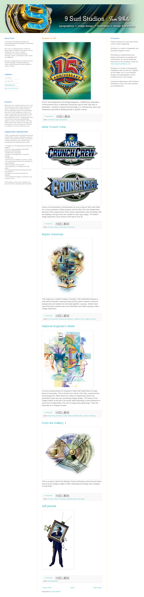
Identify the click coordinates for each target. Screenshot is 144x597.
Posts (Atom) (56, 591)
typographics (63, 119)
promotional (71, 227)
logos (56, 227)
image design (67, 415)
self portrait (49, 506)
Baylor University (52, 234)
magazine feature (90, 319)
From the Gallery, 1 (54, 423)
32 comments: (49, 116)
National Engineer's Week (58, 326)
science (85, 415)
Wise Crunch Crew (54, 126)
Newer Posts (47, 588)
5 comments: (48, 412)
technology (92, 415)
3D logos (51, 227)
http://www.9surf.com (11, 88)
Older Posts (97, 588)
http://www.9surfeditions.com (121, 64)
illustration (70, 319)
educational (62, 319)
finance (56, 499)
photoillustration (77, 415)
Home (72, 588)
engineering (51, 415)
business (51, 499)
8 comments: (48, 224)
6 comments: (48, 315)
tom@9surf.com (10, 85)
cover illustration (53, 319)
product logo (62, 227)
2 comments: (48, 578)
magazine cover (79, 319)
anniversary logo (53, 119)
